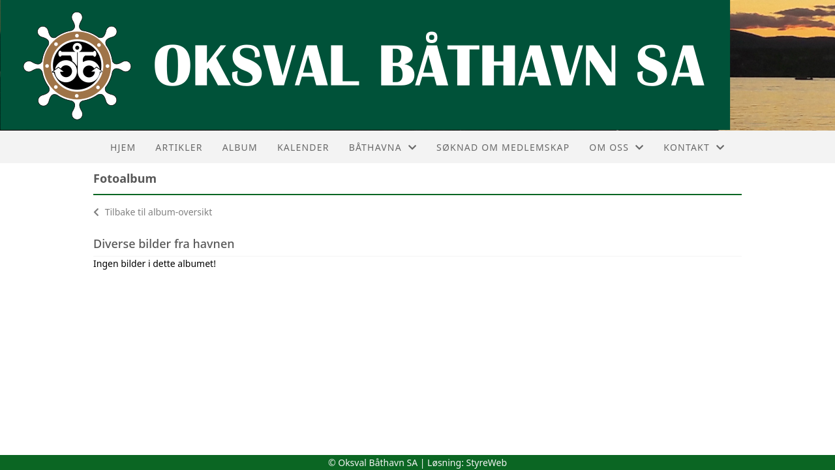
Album (240, 147)
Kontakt (694, 147)
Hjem (123, 147)
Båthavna (383, 147)
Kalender (303, 147)
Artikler (178, 147)
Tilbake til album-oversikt (152, 212)
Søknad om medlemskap (502, 147)
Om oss (616, 147)
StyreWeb (487, 462)
